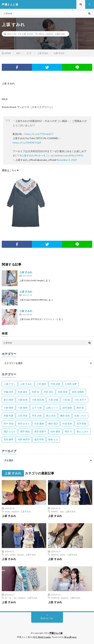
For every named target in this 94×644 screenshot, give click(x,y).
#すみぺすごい (42, 155)
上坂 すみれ (27, 34)
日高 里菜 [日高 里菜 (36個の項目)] (23, 415)
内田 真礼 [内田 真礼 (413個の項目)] (48, 391)
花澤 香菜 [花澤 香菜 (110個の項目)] (81, 423)
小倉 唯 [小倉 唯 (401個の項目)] (66, 399)
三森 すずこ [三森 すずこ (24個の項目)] (10, 383)
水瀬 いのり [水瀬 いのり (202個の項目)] (80, 415)
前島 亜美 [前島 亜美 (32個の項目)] (63, 391)
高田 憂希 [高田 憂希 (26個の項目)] (8, 439)
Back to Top (47, 618)
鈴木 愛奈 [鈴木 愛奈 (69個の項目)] (55, 431)
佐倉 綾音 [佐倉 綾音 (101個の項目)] (23, 391)
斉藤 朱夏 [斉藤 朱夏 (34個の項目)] (8, 415)
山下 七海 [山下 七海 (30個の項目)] (37, 407)
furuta (7, 511)
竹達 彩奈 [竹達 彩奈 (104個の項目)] (67, 423)
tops (61, 511)
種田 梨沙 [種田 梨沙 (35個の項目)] (53, 423)
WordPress (70, 637)
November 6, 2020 (67, 159)
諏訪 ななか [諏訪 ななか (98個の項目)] (10, 431)
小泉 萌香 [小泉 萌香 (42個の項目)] (23, 407)
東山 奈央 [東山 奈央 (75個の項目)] (51, 415)
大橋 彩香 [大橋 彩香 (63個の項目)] (23, 399)
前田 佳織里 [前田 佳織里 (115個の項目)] (78, 391)
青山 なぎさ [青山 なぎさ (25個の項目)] (83, 431)
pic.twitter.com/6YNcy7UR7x (67, 155)
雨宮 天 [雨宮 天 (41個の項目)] (68, 431)
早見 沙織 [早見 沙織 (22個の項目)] (37, 415)
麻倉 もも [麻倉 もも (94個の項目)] (53, 439)
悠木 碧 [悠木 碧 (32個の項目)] (80, 407)
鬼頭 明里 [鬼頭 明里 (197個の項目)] (39, 439)
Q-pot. (62, 554)
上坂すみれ (60, 34)
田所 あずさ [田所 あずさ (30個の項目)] (24, 423)
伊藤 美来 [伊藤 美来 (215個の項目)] (8, 391)
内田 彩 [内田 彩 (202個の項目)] (35, 391)
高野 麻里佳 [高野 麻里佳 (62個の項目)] (24, 439)
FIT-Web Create (42, 637)
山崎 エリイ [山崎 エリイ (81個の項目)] (52, 407)
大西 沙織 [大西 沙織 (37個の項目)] (53, 399)
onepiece (49, 34)
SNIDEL (55, 511)
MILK (41, 34)
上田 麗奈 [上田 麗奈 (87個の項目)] (41, 383)
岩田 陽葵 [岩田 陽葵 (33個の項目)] (67, 407)
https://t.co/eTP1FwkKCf (39, 133)
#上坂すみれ (27, 155)
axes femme (10, 554)
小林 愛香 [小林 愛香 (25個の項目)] (8, 407)
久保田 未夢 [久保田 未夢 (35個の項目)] (71, 383)
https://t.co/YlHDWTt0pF (27, 142)
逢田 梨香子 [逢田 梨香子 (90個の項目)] (40, 431)
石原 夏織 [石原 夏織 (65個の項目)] (39, 423)
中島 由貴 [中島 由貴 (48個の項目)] (55, 383)
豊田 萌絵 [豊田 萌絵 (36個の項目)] (25, 431)
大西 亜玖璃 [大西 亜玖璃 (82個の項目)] (38, 399)
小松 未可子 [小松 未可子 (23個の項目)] (80, 399)
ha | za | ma (10, 598)
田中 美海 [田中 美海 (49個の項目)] (8, 423)
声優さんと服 (56, 633)
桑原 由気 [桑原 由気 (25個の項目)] (65, 415)
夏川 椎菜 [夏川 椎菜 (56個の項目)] (8, 399)
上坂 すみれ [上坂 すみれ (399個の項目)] (26, 383)
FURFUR (55, 598)
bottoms (20, 554)
